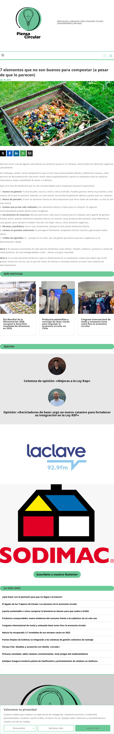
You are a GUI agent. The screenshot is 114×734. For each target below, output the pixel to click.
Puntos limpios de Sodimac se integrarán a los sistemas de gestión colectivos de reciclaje (47, 639)
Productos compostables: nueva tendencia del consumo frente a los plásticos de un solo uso (49, 618)
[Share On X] (3, 153)
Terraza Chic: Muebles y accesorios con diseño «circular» (31, 646)
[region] (57, 719)
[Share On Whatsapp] (23, 153)
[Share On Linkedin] (16, 153)
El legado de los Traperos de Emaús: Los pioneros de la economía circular (39, 604)
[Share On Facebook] (10, 153)
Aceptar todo (92, 728)
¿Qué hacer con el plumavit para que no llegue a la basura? (32, 596)
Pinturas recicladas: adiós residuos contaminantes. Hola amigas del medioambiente (45, 653)
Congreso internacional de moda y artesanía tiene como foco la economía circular (44, 625)
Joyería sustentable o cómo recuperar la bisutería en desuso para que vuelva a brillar (45, 611)
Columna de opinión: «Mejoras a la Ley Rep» (57, 381)
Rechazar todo (56, 728)
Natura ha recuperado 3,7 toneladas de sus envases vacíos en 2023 (36, 632)
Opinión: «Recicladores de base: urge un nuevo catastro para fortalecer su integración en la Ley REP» (57, 413)
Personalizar (19, 728)
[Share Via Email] (30, 153)
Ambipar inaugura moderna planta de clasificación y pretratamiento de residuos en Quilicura (50, 661)
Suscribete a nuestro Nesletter (57, 574)
